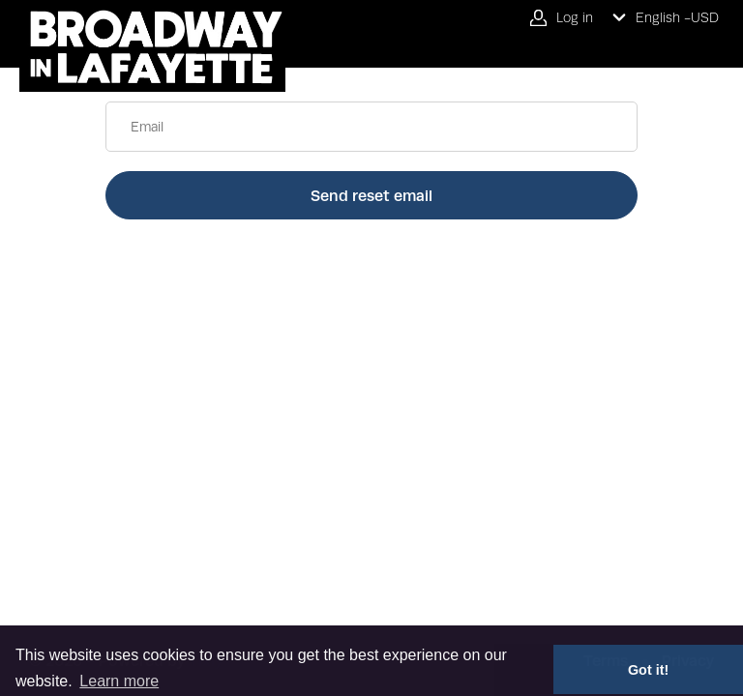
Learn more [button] (119, 681)
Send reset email (371, 196)
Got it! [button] (648, 670)
